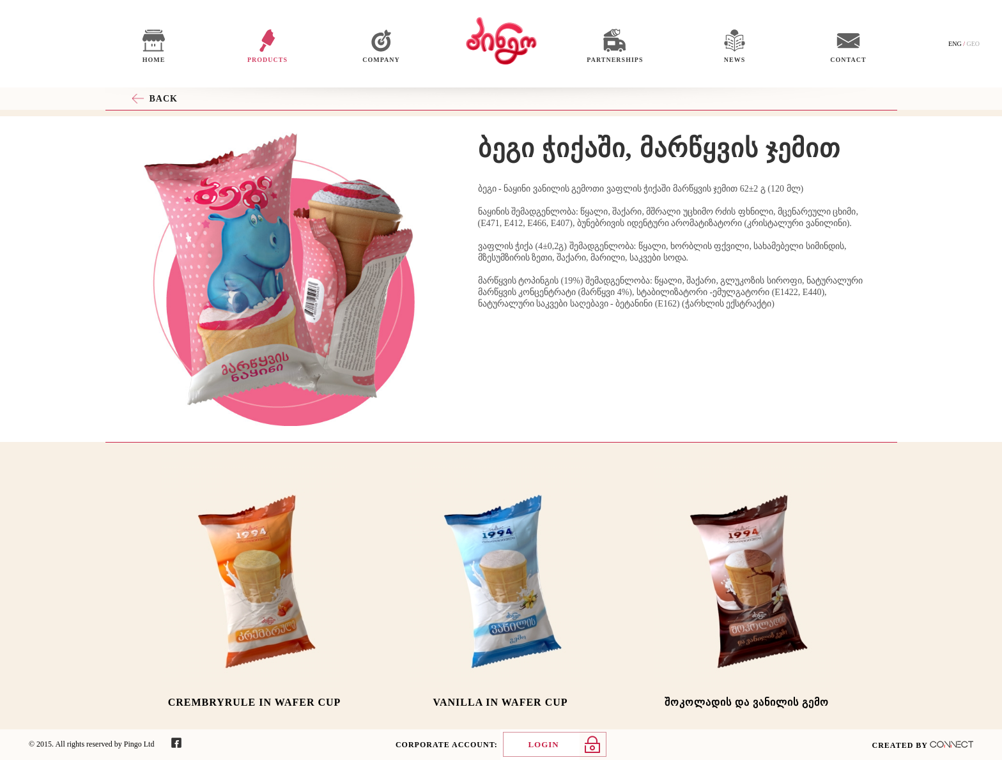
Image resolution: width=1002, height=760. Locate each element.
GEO (973, 43)
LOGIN (543, 744)
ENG (955, 43)
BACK (164, 98)
